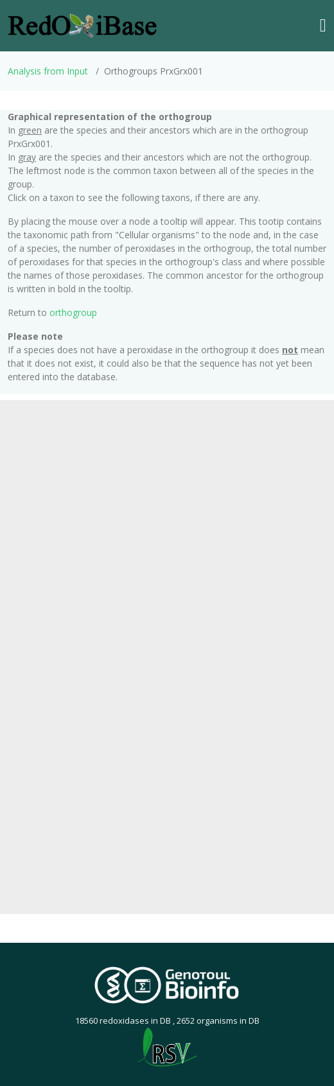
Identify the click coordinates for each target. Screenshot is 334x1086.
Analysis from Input (48, 71)
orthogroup (73, 312)
